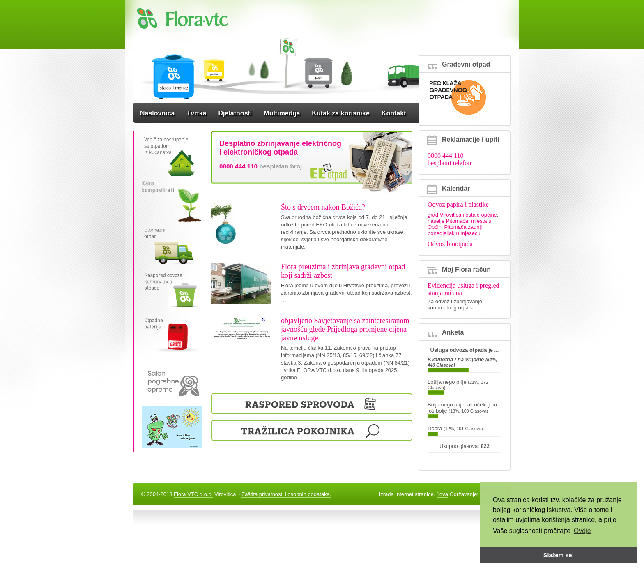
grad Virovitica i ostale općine (462, 215)
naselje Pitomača (448, 221)
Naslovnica (157, 113)
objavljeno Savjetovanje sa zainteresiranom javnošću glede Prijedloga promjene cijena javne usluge (345, 329)
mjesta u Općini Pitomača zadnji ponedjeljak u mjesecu (459, 227)
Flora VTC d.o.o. (193, 494)
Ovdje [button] (582, 530)
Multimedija (282, 113)
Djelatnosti (235, 113)
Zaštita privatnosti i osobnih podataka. (286, 494)
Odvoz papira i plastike (458, 204)
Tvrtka (196, 113)
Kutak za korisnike (341, 113)
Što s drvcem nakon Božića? (323, 207)
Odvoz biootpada (450, 243)
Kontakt (394, 113)
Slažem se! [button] (558, 555)
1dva (442, 494)
